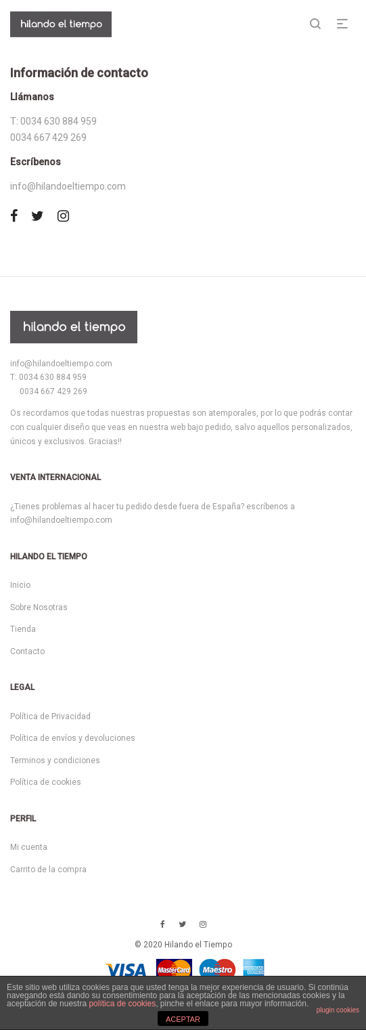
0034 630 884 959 (57, 121)
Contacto (27, 651)
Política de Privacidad (50, 716)
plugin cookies (338, 1010)
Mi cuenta (28, 847)
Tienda (23, 629)
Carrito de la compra (48, 869)
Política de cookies (45, 782)
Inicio (20, 585)
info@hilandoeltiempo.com (68, 186)
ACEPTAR (183, 1019)
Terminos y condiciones (55, 760)
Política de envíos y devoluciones (72, 738)
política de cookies (122, 1003)
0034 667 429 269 (48, 137)
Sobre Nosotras (39, 607)
